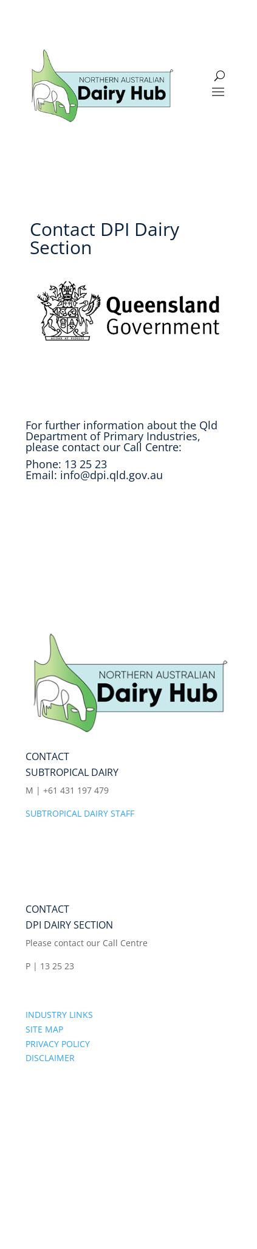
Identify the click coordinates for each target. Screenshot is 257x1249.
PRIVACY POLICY (58, 1044)
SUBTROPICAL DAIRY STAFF (80, 813)
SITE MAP (44, 1029)
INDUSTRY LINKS (59, 1014)
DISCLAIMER (50, 1058)
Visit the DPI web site (98, 519)
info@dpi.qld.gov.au (111, 475)
